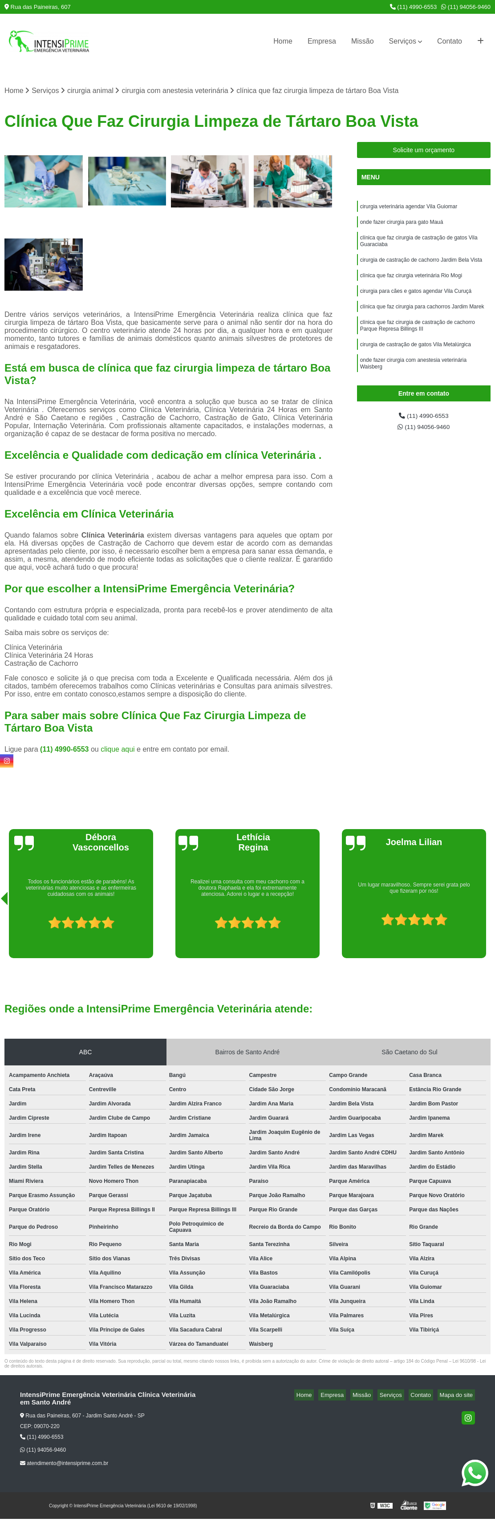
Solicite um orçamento (424, 151)
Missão (362, 41)
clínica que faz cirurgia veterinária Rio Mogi (411, 284)
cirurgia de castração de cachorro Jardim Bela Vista (421, 267)
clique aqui (118, 750)
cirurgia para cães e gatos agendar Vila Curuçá (416, 301)
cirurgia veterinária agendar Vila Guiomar (409, 209)
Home (282, 41)
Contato (449, 41)
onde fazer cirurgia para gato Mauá (401, 226)
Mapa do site (458, 1396)
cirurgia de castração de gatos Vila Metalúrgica (415, 360)
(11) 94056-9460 (466, 7)
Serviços (402, 41)
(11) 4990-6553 (413, 7)
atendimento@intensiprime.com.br (64, 1464)
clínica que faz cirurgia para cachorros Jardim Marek (422, 318)
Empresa (322, 41)
